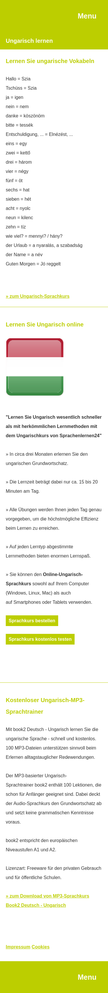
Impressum (18, 946)
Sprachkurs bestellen (32, 620)
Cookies (41, 946)
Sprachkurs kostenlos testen (40, 639)
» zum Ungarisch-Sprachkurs (37, 296)
